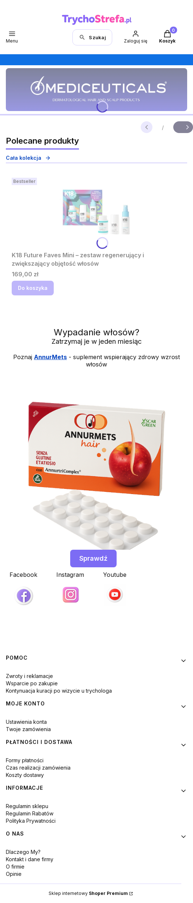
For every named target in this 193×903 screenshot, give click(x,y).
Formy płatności (24, 760)
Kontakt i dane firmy (29, 859)
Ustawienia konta (26, 722)
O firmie (15, 866)
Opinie (14, 874)
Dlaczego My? (23, 852)
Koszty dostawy (25, 775)
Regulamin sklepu (27, 806)
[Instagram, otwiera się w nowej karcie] (70, 588)
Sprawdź (93, 558)
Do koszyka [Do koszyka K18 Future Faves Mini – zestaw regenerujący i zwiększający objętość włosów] (33, 288)
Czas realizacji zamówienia (38, 767)
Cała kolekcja (28, 158)
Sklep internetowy (88, 893)
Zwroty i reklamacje (29, 676)
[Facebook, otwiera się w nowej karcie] (23, 590)
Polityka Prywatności (31, 821)
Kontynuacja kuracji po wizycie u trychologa (59, 691)
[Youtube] (114, 588)
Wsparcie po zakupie (32, 683)
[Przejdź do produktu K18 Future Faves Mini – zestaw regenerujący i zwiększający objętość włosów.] (96, 211)
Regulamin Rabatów (29, 813)
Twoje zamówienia (28, 729)
